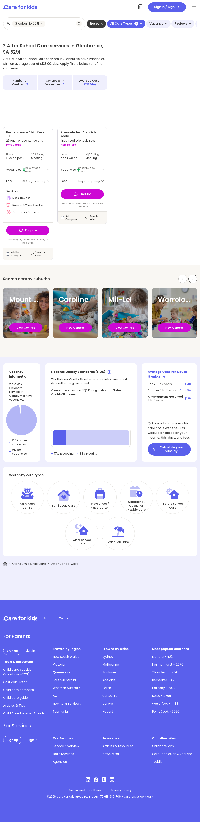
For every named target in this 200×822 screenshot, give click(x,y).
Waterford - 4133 (165, 703)
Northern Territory (67, 703)
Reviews (183, 23)
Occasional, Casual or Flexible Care (136, 506)
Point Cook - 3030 (165, 711)
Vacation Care (118, 542)
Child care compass (18, 690)
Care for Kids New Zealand (172, 754)
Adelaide (109, 680)
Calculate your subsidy (168, 449)
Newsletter (110, 754)
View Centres (25, 328)
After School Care (82, 542)
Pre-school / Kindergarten (100, 506)
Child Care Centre (27, 506)
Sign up (12, 650)
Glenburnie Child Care (29, 564)
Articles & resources (117, 746)
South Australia (64, 680)
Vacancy (158, 23)
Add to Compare (16, 254)
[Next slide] (192, 279)
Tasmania (60, 711)
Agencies (60, 761)
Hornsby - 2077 (164, 688)
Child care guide (15, 697)
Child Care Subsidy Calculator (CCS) (17, 672)
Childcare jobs (163, 746)
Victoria (59, 664)
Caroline (73, 299)
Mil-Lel (120, 299)
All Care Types (126, 23)
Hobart (107, 711)
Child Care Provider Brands (23, 713)
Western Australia (66, 688)
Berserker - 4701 (165, 680)
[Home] (5, 564)
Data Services (63, 754)
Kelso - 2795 (161, 696)
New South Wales (66, 656)
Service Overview (66, 746)
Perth (106, 688)
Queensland (62, 672)
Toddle (157, 761)
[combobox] (44, 23)
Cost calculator (15, 682)
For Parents (16, 636)
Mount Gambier (36, 299)
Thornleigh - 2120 (165, 672)
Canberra (109, 696)
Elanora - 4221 (163, 656)
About (48, 618)
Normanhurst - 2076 (167, 664)
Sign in (30, 650)
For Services (17, 726)
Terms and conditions (85, 790)
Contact (65, 618)
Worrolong (176, 299)
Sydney (107, 656)
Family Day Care (63, 506)
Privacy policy (121, 790)
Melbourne (110, 664)
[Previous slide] (182, 279)
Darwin (107, 703)
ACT (56, 696)
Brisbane (109, 672)
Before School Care (173, 506)
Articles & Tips (14, 705)
